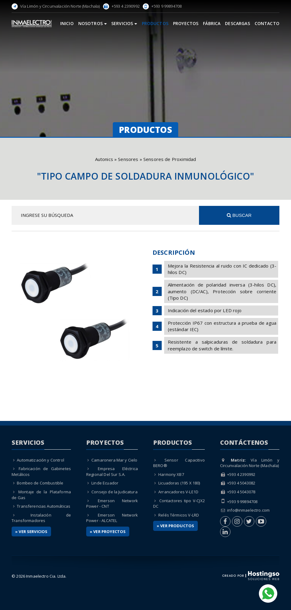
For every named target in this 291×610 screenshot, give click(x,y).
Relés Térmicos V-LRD (178, 515)
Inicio (67, 23)
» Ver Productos (175, 525)
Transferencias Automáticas (43, 506)
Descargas (237, 23)
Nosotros (92, 23)
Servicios (124, 23)
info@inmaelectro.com (248, 510)
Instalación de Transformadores (41, 518)
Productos (155, 23)
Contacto (267, 23)
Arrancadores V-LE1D (178, 492)
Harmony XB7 (171, 474)
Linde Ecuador (104, 483)
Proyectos (185, 23)
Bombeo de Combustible (40, 483)
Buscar (239, 215)
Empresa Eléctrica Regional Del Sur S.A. (112, 471)
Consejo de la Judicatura (114, 492)
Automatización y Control (40, 460)
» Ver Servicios (31, 531)
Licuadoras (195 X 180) (179, 483)
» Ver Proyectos (108, 531)
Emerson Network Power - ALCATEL (112, 518)
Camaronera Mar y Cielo (114, 460)
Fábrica (211, 23)
